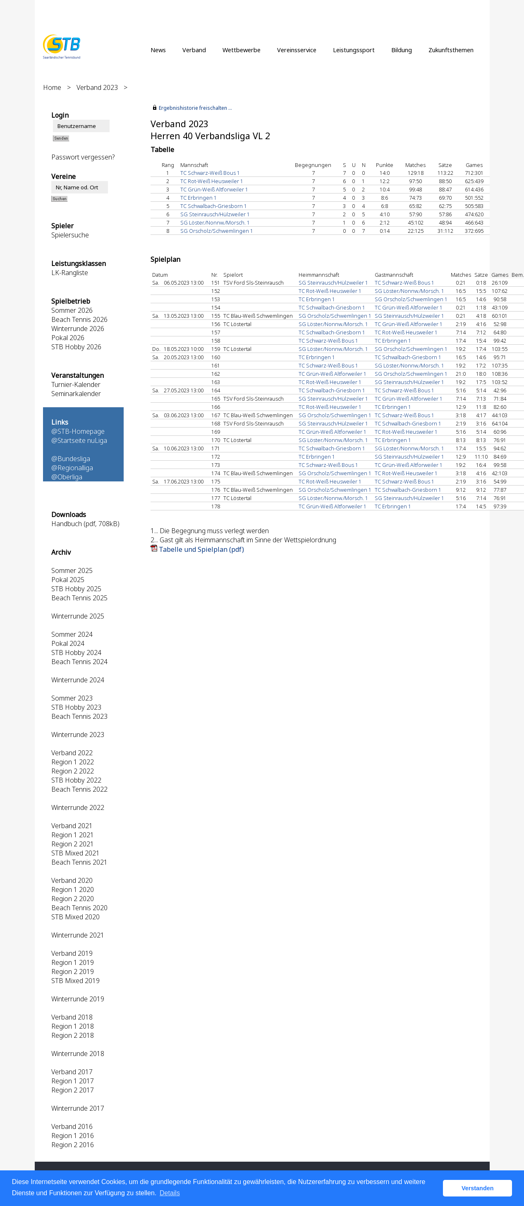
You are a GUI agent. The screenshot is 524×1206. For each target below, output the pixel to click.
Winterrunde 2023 (77, 734)
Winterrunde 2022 (77, 807)
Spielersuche (70, 234)
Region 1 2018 (72, 1026)
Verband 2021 (72, 825)
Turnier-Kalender (75, 384)
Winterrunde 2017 (77, 1108)
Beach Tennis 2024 (79, 661)
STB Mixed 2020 (75, 916)
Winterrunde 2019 (77, 998)
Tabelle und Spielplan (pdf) (201, 549)
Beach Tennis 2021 (79, 862)
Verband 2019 (72, 953)
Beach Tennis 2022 (79, 789)
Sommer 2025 (72, 570)
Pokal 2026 (67, 337)
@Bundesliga (70, 458)
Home (52, 87)
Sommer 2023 (72, 698)
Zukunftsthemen (451, 50)
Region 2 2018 (72, 1035)
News (158, 50)
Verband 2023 (97, 87)
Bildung (401, 50)
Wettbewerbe (242, 50)
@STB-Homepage (78, 431)
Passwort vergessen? (83, 157)
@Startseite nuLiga (79, 440)
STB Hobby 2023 (76, 707)
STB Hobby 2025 (76, 588)
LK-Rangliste (69, 272)
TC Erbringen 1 (198, 197)
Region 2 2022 (72, 771)
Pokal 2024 (67, 643)
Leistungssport (354, 50)
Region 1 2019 (72, 962)
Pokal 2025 (67, 579)
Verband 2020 (72, 880)
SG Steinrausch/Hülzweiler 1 (215, 214)
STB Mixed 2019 (75, 980)
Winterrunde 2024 (77, 679)
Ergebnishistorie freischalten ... (195, 107)
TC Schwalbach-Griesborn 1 (213, 206)
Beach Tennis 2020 (79, 907)
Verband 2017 (72, 1071)
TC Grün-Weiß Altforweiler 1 (214, 189)
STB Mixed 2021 (75, 853)
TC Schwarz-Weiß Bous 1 (210, 172)
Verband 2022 (72, 752)
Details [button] (170, 1192)
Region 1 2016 (72, 1135)
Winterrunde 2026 (77, 328)
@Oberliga (66, 476)
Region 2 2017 (72, 1090)
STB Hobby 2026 (76, 346)
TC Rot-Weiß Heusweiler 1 (211, 181)
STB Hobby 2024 (76, 652)
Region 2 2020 (72, 898)
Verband (194, 50)
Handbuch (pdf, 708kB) (85, 523)
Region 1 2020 (72, 889)
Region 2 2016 (72, 1144)
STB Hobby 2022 (76, 780)
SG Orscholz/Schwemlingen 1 (216, 230)
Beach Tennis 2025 (79, 597)
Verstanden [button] (478, 1188)
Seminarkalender (76, 393)
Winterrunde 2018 (77, 1053)
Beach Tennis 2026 (79, 319)
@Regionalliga (72, 467)
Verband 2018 (72, 1017)
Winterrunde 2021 (77, 935)
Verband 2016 (72, 1126)
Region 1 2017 (72, 1080)
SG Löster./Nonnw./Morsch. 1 (215, 222)
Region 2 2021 (72, 843)
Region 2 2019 (72, 971)
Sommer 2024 (72, 634)
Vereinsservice (296, 50)
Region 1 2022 (72, 761)
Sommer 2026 (72, 310)
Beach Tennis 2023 (79, 716)
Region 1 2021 (72, 834)
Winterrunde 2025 (77, 616)
